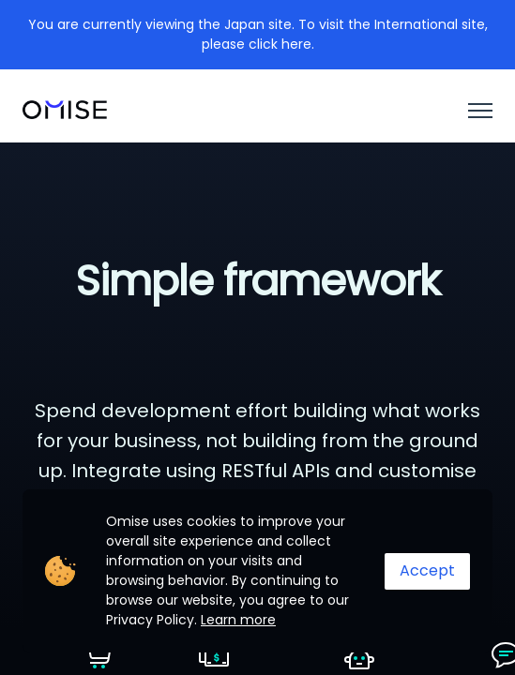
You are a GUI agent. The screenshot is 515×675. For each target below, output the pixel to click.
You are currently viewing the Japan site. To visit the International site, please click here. (258, 34)
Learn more (238, 619)
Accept (427, 570)
